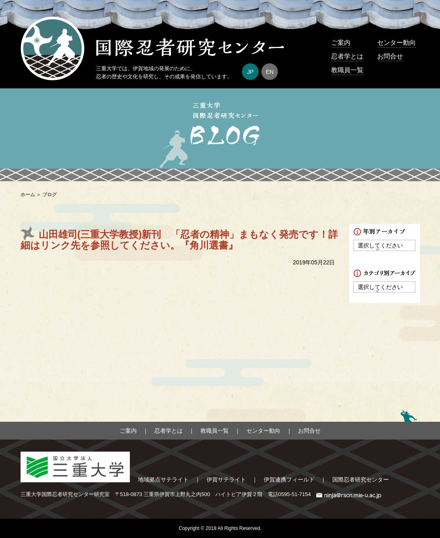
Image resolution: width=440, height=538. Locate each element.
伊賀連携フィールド (289, 479)
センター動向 (396, 42)
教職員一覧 (347, 70)
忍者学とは (347, 56)
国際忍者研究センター (360, 479)
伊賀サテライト (226, 479)
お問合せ (390, 56)
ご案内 (340, 42)
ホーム (28, 194)
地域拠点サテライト (163, 479)
